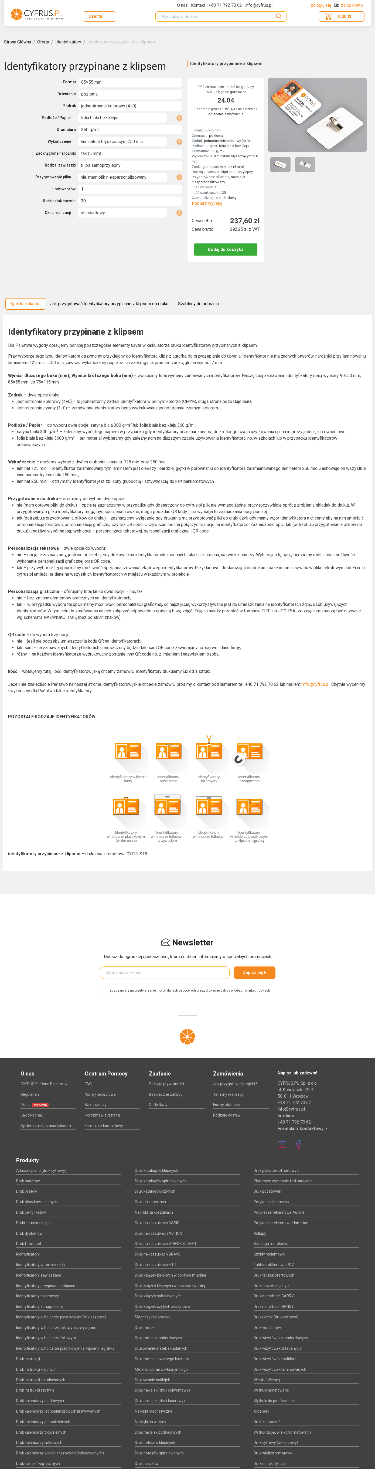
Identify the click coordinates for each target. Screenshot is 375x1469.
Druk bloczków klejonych (37, 1202)
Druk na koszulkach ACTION (158, 1233)
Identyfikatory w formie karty (40, 1265)
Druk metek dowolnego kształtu (162, 1359)
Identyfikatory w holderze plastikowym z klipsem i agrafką (65, 1348)
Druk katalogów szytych (155, 1191)
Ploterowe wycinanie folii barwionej (283, 1181)
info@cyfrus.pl (315, 684)
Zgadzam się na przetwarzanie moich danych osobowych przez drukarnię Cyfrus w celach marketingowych (190, 990)
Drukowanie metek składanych (161, 1348)
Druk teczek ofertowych (274, 1275)
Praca (35, 1104)
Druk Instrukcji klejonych (36, 1369)
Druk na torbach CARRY (274, 1296)
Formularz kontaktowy (104, 1126)
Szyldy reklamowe (269, 1254)
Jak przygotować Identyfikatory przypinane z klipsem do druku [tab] (109, 303)
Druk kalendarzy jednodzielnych (43, 1422)
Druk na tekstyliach (270, 1463)
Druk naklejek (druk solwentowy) (162, 1390)
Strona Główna (17, 42)
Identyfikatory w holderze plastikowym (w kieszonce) (61, 1317)
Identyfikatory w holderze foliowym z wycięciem (57, 1327)
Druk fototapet (28, 1243)
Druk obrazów (147, 1463)
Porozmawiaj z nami (102, 1115)
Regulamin (30, 1094)
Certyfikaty (158, 1104)
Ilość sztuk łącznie (59, 201)
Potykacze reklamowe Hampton (281, 1223)
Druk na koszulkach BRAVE (157, 1254)
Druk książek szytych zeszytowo (162, 1306)
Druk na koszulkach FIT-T (156, 1265)
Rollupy (260, 1233)
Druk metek (145, 1327)
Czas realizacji (58, 213)
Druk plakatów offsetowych (277, 1170)
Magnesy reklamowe (153, 1317)
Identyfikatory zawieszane (38, 1275)
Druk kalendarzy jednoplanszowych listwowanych (58, 1411)
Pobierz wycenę (207, 203)
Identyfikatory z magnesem (39, 1306)
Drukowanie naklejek (152, 1380)
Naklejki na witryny (150, 1422)
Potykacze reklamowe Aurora (279, 1212)
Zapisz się (255, 972)
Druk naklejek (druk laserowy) (160, 1401)
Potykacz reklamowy (271, 1202)
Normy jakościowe (100, 1094)
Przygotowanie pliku (53, 177)
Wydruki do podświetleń (274, 1401)
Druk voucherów (267, 1327)
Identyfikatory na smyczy (37, 1296)
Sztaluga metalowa (270, 1243)
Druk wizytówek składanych (277, 1348)
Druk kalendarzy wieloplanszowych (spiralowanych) (60, 1453)
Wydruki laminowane (271, 1390)
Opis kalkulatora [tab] (25, 303)
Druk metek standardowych (158, 1338)
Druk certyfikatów (31, 1212)
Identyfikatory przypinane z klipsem (121, 42)
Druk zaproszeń (267, 1422)
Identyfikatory (68, 42)
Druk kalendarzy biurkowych (40, 1401)
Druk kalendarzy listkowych (39, 1442)
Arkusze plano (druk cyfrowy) (41, 1170)
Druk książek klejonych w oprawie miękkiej (170, 1275)
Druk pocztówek (267, 1191)
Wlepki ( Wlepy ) (267, 1380)
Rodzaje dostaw (227, 1115)
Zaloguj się (321, 5)
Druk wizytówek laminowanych (280, 1369)
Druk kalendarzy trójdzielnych (41, 1432)
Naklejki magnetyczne (153, 1411)
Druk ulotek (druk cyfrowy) (276, 1317)
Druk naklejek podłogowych (158, 1432)
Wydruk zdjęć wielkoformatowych (282, 1432)
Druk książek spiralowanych (158, 1296)
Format (69, 82)
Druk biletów (26, 1191)
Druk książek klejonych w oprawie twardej (170, 1286)
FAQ (88, 1084)
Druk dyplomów (29, 1233)
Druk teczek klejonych (272, 1286)
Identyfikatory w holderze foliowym (46, 1338)
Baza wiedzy (96, 1104)
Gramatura (66, 129)
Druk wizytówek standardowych (281, 1338)
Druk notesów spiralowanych (159, 1453)
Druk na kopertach (150, 1202)
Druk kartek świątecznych (38, 1463)
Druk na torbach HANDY (274, 1306)
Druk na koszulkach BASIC (157, 1223)
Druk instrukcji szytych (35, 1390)
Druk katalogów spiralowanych (161, 1181)
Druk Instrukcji (28, 1359)
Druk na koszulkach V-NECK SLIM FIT (166, 1243)
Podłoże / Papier (56, 118)
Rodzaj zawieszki (60, 165)
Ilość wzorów (64, 189)
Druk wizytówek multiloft (275, 1359)
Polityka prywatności (166, 1084)
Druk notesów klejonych (155, 1442)
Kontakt (198, 5)
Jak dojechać (32, 1115)
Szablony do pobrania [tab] (198, 303)
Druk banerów (28, 1181)
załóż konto (352, 5)
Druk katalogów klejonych (156, 1170)
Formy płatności (226, 1104)
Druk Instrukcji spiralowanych (40, 1380)
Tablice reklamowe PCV (274, 1265)
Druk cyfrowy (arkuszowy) (276, 1442)
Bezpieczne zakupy (165, 1094)
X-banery (261, 1411)
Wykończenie (59, 141)
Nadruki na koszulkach (154, 1212)
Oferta (95, 16)
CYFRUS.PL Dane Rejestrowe (45, 1084)
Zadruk (69, 106)
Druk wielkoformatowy (273, 1453)
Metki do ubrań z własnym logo (161, 1369)
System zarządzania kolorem (46, 1126)
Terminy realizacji (228, 1094)
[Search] (221, 16)
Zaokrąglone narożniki (56, 153)
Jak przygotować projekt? (235, 1084)
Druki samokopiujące (34, 1223)
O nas (182, 5)
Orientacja (66, 94)
